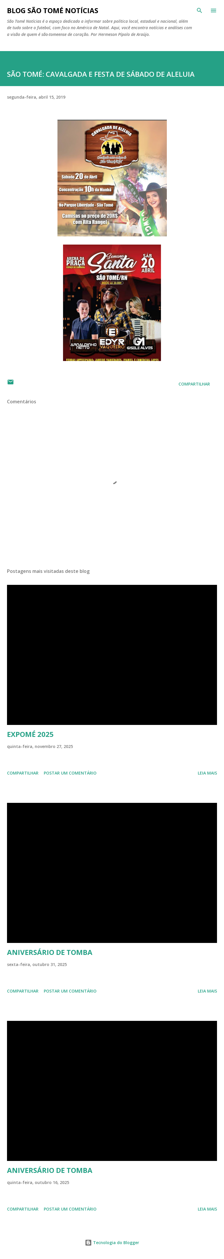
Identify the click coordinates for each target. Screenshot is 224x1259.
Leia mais (207, 773)
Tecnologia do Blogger (112, 1242)
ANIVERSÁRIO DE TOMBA (49, 952)
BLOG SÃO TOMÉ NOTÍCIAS (52, 10)
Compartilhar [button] (194, 384)
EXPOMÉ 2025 (30, 734)
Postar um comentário (70, 773)
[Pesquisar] (199, 10)
